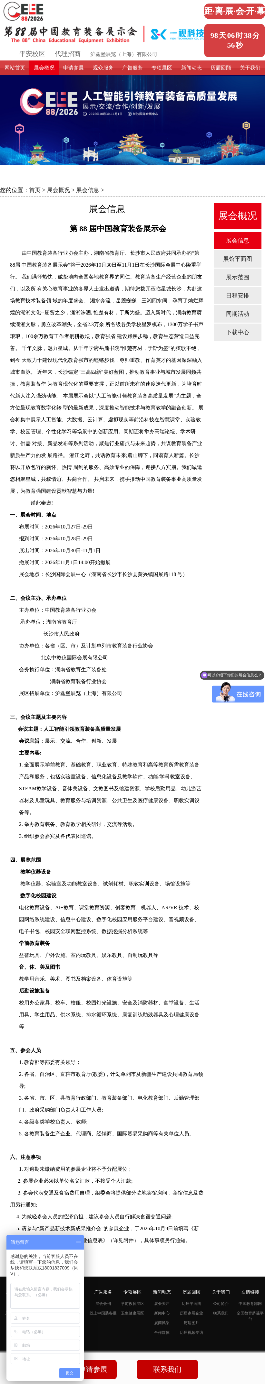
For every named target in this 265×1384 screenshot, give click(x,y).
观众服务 (103, 67)
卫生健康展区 (132, 1313)
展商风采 (162, 1323)
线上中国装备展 (103, 1313)
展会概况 (44, 67)
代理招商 (68, 53)
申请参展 (73, 67)
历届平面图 (191, 1303)
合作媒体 (162, 1332)
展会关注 (162, 1303)
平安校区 (32, 53)
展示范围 (237, 277)
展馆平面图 (237, 259)
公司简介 (221, 1303)
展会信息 (87, 190)
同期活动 (237, 314)
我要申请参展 (86, 1369)
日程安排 (237, 295)
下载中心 (237, 332)
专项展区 (162, 67)
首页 (35, 190)
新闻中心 (162, 1313)
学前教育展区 (132, 1303)
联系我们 (221, 1313)
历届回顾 (221, 67)
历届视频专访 (191, 1332)
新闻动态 (191, 67)
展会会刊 (103, 1303)
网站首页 (15, 67)
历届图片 (191, 1323)
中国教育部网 (250, 1303)
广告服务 (132, 67)
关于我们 (250, 67)
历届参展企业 (191, 1313)
